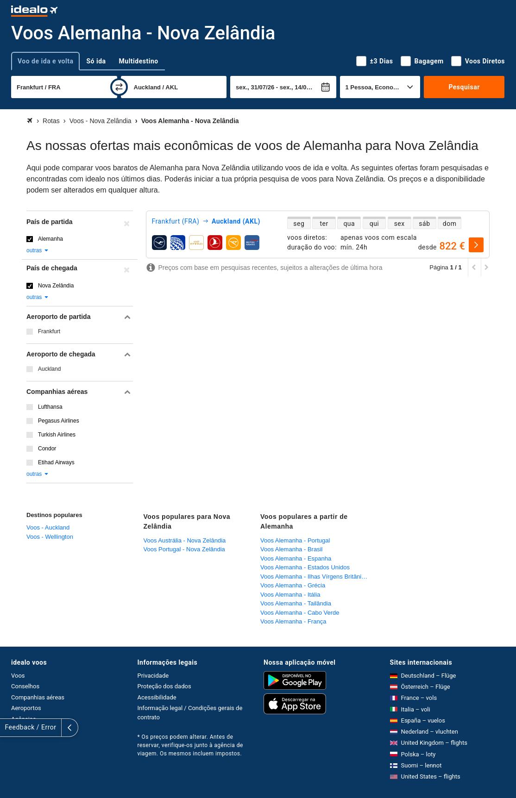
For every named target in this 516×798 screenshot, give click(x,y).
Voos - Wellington (49, 536)
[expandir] (8, 727)
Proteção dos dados (164, 686)
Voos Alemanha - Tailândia (295, 603)
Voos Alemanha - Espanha (295, 558)
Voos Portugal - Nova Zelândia (184, 549)
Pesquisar (463, 87)
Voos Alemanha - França (293, 621)
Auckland (49, 369)
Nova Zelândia (56, 285)
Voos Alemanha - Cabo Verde (300, 612)
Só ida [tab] (96, 61)
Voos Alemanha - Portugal (295, 540)
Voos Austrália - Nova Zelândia (185, 540)
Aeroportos (26, 707)
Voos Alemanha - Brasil (291, 549)
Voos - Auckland (47, 527)
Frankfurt (49, 331)
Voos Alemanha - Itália (290, 594)
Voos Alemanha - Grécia (292, 585)
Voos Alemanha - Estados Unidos (305, 567)
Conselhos (25, 686)
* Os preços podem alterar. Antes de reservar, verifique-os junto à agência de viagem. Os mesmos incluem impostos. (190, 745)
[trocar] (119, 87)
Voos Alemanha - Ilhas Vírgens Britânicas (315, 576)
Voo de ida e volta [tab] (45, 61)
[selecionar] (476, 244)
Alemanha (50, 239)
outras (37, 250)
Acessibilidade (157, 697)
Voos (18, 675)
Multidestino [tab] (138, 61)
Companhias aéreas (37, 697)
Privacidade (153, 675)
